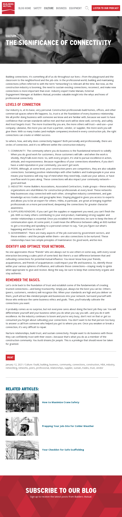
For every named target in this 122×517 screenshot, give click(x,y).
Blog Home (24, 8)
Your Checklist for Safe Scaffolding (63, 449)
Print (10, 357)
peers (32, 367)
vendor (99, 367)
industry (110, 364)
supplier (68, 367)
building (44, 364)
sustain (77, 367)
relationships (56, 367)
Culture (49, 8)
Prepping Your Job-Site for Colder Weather (68, 426)
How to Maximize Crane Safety (60, 402)
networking (11, 367)
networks (23, 367)
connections (78, 364)
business (53, 364)
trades (85, 367)
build (36, 364)
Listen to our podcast (106, 8)
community (65, 364)
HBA (102, 364)
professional (42, 367)
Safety (37, 8)
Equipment (75, 8)
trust (92, 367)
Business (61, 8)
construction (92, 364)
